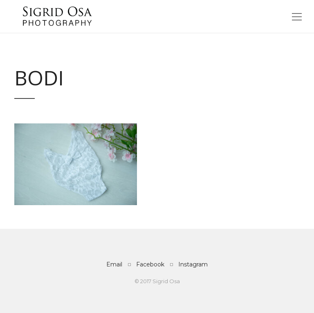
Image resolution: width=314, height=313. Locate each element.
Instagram (193, 264)
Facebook (150, 264)
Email (114, 264)
